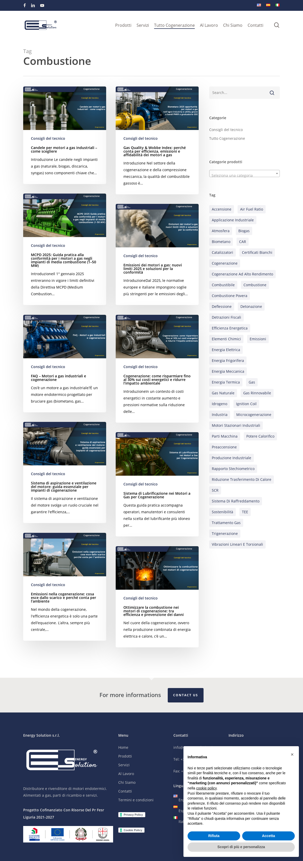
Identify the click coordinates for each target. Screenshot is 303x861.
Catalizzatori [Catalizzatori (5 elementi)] (222, 252)
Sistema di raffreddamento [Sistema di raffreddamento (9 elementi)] (235, 501)
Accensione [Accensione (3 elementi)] (221, 209)
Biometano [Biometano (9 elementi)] (221, 241)
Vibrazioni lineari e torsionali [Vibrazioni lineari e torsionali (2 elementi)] (237, 544)
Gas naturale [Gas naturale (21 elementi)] (223, 392)
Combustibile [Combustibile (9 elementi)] (223, 284)
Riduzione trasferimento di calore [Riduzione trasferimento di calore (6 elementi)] (241, 479)
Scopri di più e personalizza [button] (241, 847)
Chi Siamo (127, 782)
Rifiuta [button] (214, 836)
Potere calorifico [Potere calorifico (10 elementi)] (260, 436)
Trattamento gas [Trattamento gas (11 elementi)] (226, 522)
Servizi (124, 764)
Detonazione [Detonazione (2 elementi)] (251, 306)
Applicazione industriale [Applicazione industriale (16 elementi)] (233, 220)
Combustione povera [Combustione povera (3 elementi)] (229, 295)
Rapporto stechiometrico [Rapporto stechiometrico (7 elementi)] (233, 468)
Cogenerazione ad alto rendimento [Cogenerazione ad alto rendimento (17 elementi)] (242, 274)
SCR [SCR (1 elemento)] (215, 490)
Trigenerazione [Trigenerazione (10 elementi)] (225, 533)
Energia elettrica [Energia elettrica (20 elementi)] (226, 349)
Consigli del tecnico (48, 138)
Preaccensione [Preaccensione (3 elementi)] (224, 447)
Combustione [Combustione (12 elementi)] (254, 284)
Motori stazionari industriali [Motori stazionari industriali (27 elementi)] (236, 425)
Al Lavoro (126, 773)
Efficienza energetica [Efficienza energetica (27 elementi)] (230, 328)
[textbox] (244, 175)
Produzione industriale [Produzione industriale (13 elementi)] (231, 457)
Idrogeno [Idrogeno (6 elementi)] (219, 403)
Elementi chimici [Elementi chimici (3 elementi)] (226, 338)
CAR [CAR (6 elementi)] (242, 241)
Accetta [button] (268, 836)
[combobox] (244, 173)
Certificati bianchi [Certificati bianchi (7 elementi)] (257, 252)
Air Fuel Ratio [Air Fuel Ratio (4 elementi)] (251, 209)
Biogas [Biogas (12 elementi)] (244, 230)
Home (123, 747)
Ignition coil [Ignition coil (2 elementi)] (246, 403)
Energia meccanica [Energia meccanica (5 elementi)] (228, 371)
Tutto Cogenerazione (227, 138)
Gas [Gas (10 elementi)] (252, 382)
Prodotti (125, 756)
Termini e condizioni (136, 799)
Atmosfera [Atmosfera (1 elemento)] (221, 230)
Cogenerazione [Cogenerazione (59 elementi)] (225, 263)
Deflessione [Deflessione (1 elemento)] (222, 306)
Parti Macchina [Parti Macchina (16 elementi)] (225, 436)
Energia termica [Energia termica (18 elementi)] (226, 382)
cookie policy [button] (206, 788)
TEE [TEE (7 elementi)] (245, 511)
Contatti (125, 791)
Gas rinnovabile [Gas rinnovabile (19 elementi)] (257, 392)
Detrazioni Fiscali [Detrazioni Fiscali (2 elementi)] (226, 317)
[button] (292, 754)
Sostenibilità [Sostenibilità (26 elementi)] (222, 511)
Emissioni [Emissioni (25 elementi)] (258, 338)
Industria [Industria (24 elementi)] (220, 414)
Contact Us (185, 695)
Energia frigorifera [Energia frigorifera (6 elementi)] (228, 360)
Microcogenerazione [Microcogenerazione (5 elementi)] (253, 414)
